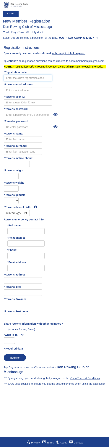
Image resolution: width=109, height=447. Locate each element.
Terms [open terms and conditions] (48, 442)
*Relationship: (16, 237)
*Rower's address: (15, 274)
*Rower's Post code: (16, 311)
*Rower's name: (13, 133)
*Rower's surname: (15, 145)
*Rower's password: (16, 109)
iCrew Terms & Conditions (85, 378)
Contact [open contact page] (76, 442)
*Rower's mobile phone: (18, 158)
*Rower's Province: (15, 299)
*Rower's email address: (19, 84)
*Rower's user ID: (14, 96)
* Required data (13, 348)
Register (15, 357)
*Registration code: (15, 72)
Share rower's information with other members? (33, 323)
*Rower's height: (14, 170)
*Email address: (17, 262)
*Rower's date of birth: (20, 207)
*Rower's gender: (14, 194)
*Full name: (14, 225)
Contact (10, 13)
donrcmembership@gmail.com (86, 61)
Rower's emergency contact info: (24, 219)
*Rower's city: (12, 286)
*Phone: (12, 250)
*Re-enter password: (16, 121)
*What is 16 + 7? (14, 334)
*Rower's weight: (14, 182)
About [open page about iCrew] (61, 442)
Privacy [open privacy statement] (33, 442)
